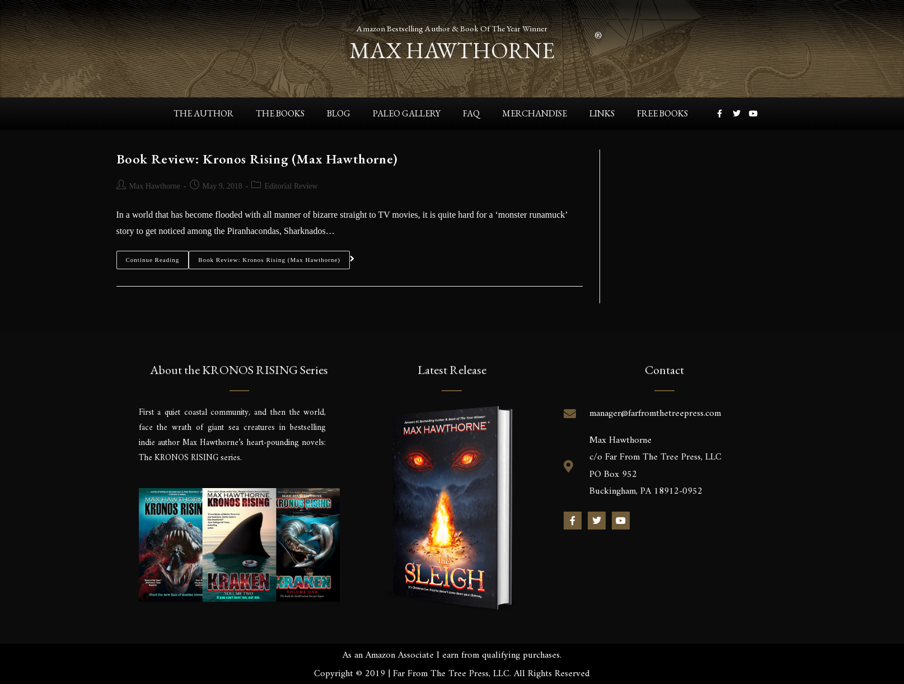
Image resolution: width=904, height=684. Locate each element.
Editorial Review (290, 186)
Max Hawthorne (154, 186)
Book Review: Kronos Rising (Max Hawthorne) (257, 158)
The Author (203, 113)
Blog (338, 113)
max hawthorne (452, 47)
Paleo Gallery (407, 113)
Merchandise (534, 113)
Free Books (662, 113)
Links (602, 113)
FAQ (471, 113)
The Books (280, 113)
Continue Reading (153, 256)
